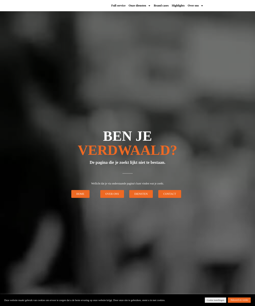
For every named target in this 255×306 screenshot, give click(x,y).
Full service (118, 6)
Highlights (178, 6)
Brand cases (161, 6)
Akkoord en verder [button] (239, 300)
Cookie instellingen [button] (215, 300)
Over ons (195, 6)
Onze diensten (140, 6)
